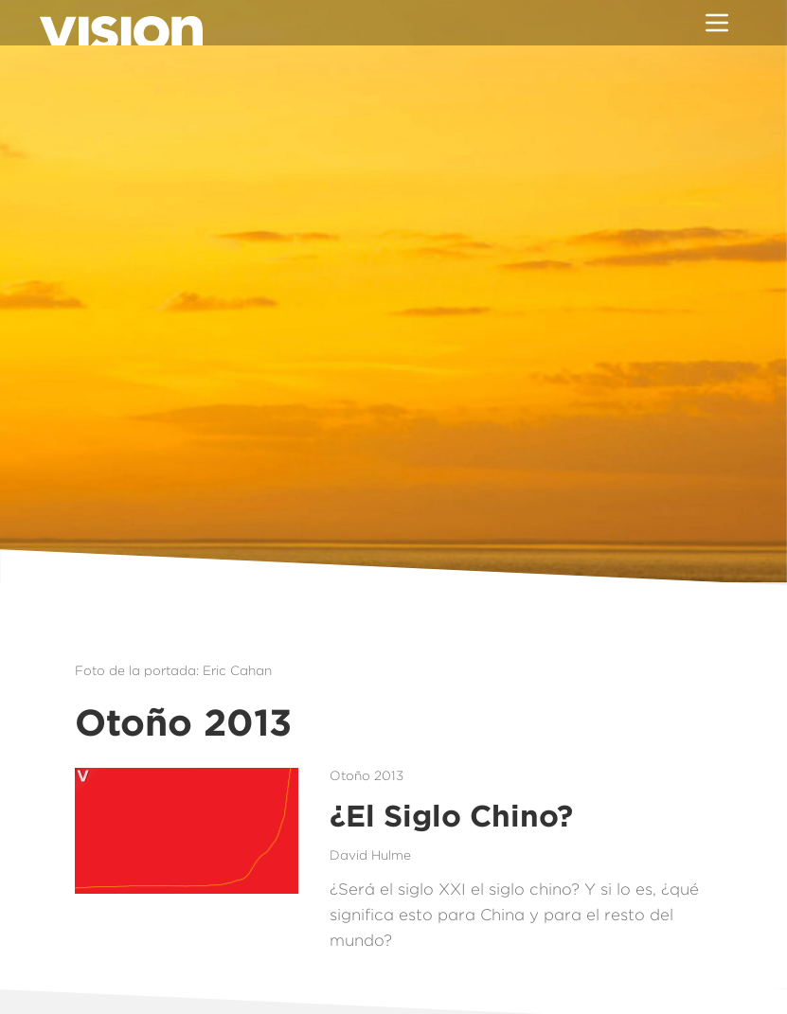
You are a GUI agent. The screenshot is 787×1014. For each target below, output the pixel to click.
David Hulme (370, 855)
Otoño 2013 (366, 775)
